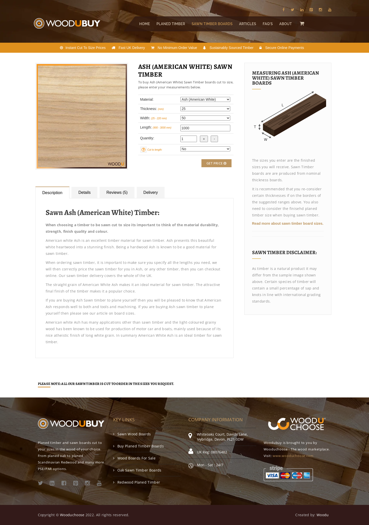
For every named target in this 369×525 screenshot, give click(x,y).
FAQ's (268, 24)
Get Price (216, 163)
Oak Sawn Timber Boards (137, 470)
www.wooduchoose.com (293, 455)
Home (144, 24)
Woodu (323, 514)
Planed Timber (170, 24)
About (285, 24)
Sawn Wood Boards (132, 434)
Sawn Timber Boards (212, 24)
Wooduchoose (72, 514)
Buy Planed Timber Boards (138, 446)
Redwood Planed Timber (136, 482)
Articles (247, 24)
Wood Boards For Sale (134, 458)
